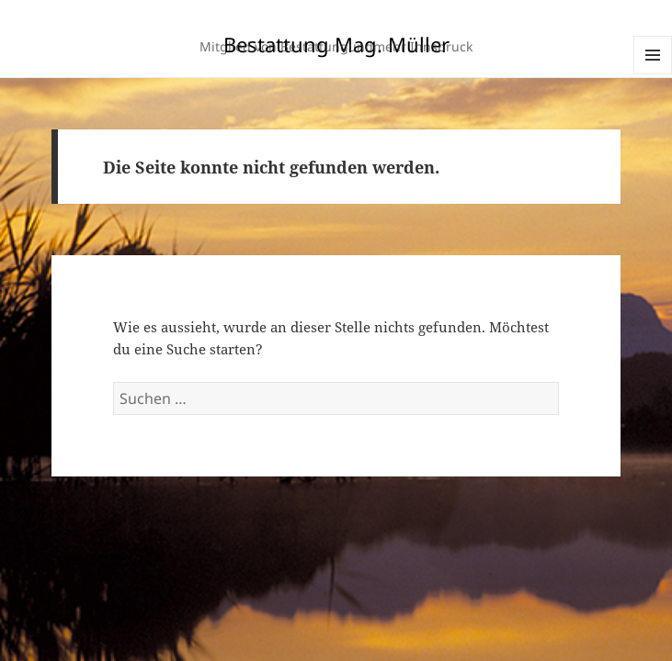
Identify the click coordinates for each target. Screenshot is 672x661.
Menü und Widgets (653, 73)
